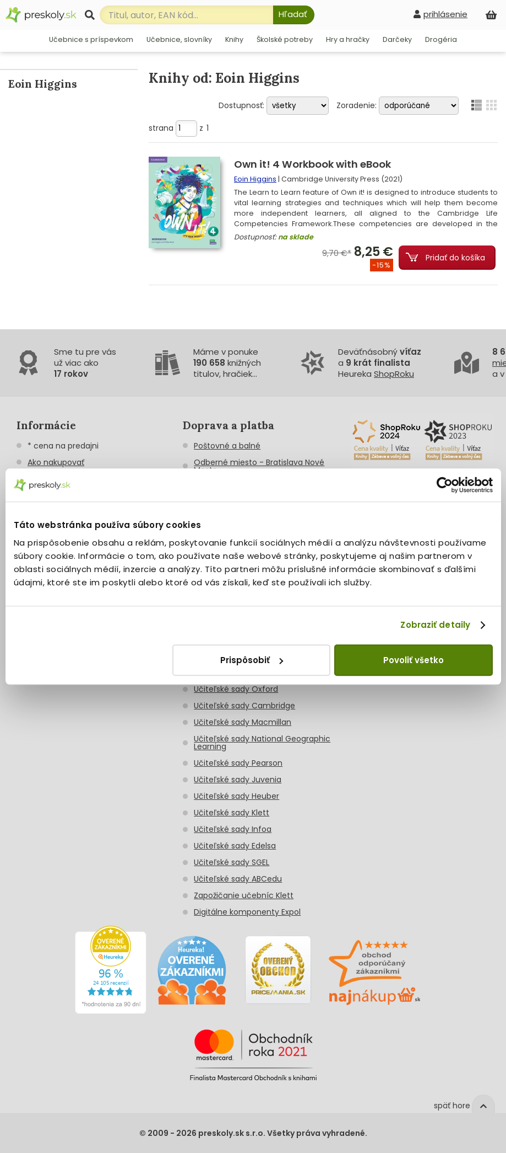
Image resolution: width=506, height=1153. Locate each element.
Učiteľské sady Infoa (232, 829)
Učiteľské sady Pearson (238, 762)
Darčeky (397, 39)
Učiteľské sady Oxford (236, 689)
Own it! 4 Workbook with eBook (312, 164)
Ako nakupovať (56, 462)
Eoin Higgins (255, 179)
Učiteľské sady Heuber (236, 796)
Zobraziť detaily (435, 625)
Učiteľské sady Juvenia (237, 779)
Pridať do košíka (455, 257)
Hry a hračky (347, 39)
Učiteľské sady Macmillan (242, 722)
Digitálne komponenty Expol (247, 911)
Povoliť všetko (413, 660)
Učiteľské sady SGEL (231, 862)
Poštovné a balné (227, 445)
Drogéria (441, 39)
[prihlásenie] (440, 14)
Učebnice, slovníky (179, 39)
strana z (179, 128)
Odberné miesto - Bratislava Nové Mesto (259, 466)
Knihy (234, 39)
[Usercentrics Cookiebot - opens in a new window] (444, 485)
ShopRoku (394, 374)
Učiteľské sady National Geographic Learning (262, 742)
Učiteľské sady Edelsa (235, 845)
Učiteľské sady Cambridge (244, 705)
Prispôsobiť (251, 660)
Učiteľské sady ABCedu (238, 878)
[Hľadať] (293, 15)
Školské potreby (285, 39)
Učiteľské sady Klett (231, 812)
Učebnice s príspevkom (91, 39)
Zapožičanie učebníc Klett (243, 895)
